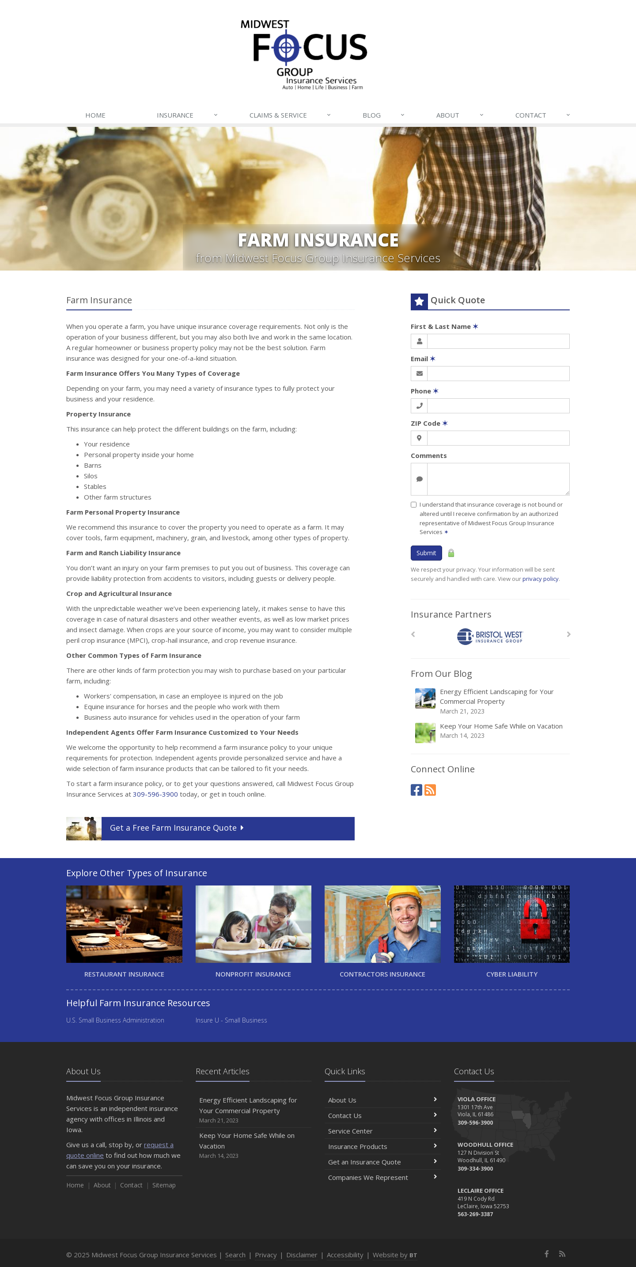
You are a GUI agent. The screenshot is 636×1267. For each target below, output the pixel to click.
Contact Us (382, 1115)
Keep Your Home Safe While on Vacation (491, 732)
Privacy (266, 1254)
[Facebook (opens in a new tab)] (416, 790)
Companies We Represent (382, 1177)
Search (235, 1254)
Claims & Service (291, 115)
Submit (426, 553)
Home (95, 115)
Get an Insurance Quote (382, 1161)
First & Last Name (444, 326)
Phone (425, 390)
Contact (543, 115)
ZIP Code (429, 423)
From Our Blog (441, 673)
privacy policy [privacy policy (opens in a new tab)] (540, 579)
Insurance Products (382, 1146)
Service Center (382, 1130)
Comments (429, 455)
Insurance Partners (451, 614)
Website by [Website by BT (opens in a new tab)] (395, 1254)
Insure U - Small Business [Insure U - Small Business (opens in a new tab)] (231, 1020)
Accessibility (345, 1254)
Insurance (187, 115)
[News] (430, 790)
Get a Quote (156, 828)
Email (423, 358)
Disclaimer (302, 1254)
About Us (382, 1099)
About (460, 115)
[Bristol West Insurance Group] (490, 637)
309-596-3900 (155, 794)
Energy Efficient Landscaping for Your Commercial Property (491, 701)
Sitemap (164, 1185)
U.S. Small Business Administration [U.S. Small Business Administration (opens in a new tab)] (115, 1020)
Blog (384, 115)
